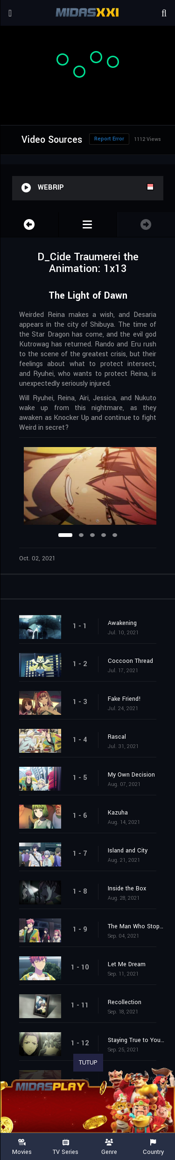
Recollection (124, 1002)
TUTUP (88, 1062)
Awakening (122, 623)
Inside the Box (127, 888)
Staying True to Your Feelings (137, 1040)
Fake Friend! (124, 699)
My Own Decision (131, 775)
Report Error (109, 138)
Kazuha (118, 812)
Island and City (127, 850)
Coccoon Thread (130, 661)
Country (153, 1147)
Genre (110, 1147)
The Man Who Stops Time (137, 926)
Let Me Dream (127, 964)
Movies (22, 1147)
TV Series (66, 1147)
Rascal (117, 737)
